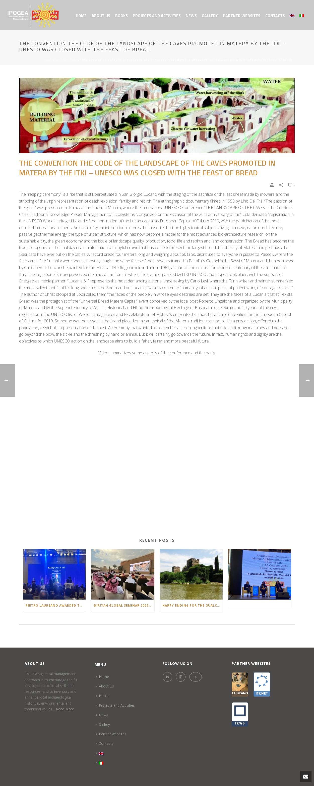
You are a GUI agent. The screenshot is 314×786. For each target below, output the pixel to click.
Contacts (275, 16)
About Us (101, 16)
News (191, 16)
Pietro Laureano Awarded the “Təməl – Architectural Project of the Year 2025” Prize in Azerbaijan (56, 605)
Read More (65, 709)
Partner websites (241, 16)
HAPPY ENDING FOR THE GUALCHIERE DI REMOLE (192, 605)
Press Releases (67, 60)
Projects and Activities (157, 16)
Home (81, 16)
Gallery (210, 16)
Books (121, 16)
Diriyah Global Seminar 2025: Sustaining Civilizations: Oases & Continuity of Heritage (124, 605)
